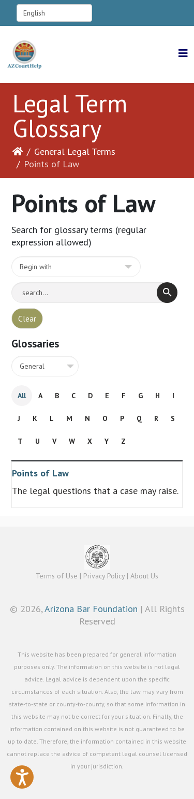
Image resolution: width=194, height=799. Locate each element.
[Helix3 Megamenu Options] (183, 53)
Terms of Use (57, 575)
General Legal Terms (74, 151)
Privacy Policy (104, 575)
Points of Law (40, 473)
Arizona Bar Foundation (91, 609)
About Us (144, 575)
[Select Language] (54, 13)
